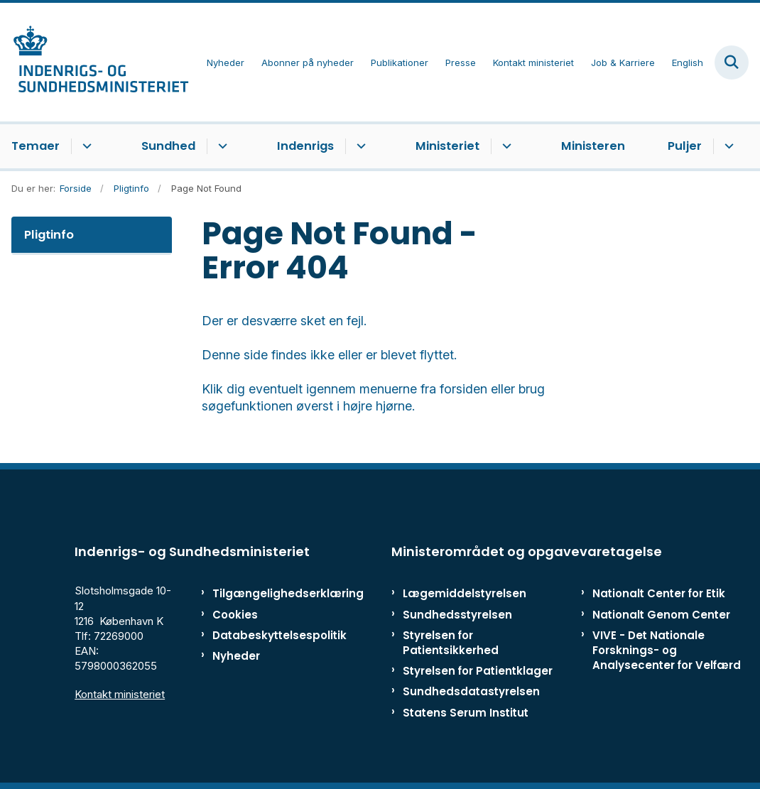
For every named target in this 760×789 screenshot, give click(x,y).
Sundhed (168, 146)
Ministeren (593, 146)
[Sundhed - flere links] (220, 146)
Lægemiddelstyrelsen (464, 593)
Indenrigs (305, 146)
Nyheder (236, 655)
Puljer (685, 146)
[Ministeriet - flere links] (505, 146)
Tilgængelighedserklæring (258, 593)
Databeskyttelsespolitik (258, 635)
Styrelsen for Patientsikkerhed (451, 643)
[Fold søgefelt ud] (732, 62)
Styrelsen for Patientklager (478, 670)
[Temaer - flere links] (85, 146)
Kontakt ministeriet (120, 694)
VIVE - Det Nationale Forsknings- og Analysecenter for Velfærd (666, 650)
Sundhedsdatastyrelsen (471, 691)
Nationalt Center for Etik (658, 593)
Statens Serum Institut (465, 712)
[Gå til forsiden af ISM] (94, 62)
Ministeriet (447, 146)
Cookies (235, 614)
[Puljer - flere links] (727, 146)
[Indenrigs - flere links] (359, 146)
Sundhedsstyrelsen (457, 614)
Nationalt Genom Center (661, 614)
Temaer (35, 146)
